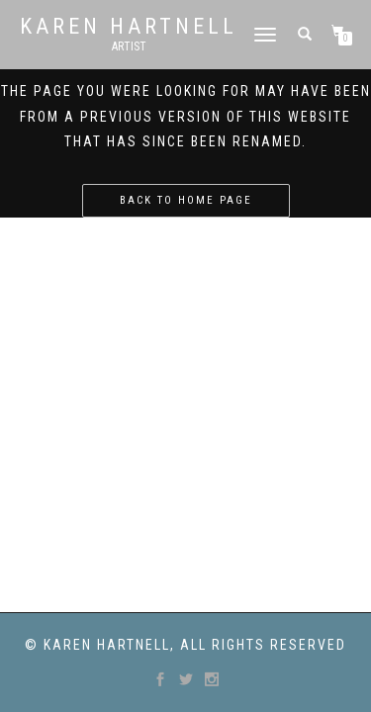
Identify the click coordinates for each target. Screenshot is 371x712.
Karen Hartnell (128, 27)
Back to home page (186, 200)
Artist (129, 46)
